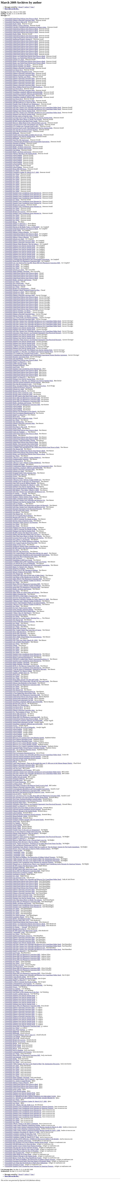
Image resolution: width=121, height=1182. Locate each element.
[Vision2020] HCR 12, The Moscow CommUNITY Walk (22, 666)
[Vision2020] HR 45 (11, 761)
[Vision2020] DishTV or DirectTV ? (16, 223)
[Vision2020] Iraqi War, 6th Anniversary (17, 140)
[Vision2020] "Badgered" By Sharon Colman (18, 671)
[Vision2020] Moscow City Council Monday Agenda (21, 744)
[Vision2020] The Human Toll (14, 449)
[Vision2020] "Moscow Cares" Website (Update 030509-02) (23, 462)
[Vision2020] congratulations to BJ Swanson (18, 495)
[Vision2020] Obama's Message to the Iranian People (21, 153)
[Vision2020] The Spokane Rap (14, 421)
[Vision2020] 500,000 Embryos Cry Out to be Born (20, 102)
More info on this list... (12, 9)
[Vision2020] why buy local (13, 768)
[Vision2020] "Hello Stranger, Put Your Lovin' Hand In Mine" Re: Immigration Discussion (32, 859)
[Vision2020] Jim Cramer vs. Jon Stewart (17, 539)
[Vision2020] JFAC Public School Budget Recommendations (23, 637)
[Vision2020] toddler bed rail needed (16, 363)
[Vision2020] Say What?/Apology (15, 915)
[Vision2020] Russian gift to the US (16, 391)
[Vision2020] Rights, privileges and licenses (18, 147)
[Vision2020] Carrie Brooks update (15, 977)
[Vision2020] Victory (11, 476)
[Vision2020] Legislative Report (14, 917)
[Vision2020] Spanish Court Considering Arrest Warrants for (23, 193)
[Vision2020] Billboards (12, 133)
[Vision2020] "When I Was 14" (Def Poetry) (18, 613)
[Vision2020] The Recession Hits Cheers (17, 510)
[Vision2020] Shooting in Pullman (15, 143)
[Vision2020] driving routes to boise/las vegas (19, 116)
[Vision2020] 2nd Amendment (14, 145)
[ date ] (32, 7)
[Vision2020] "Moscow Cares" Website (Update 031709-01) (23, 580)
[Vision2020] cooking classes (14, 784)
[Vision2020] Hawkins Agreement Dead (17, 357)
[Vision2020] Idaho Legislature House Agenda (19, 498)
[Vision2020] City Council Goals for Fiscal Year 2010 (21, 543)
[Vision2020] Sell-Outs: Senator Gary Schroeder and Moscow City (25, 492)
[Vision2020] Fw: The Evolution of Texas (17, 712)
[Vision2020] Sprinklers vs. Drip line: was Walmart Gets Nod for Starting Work (29, 351)
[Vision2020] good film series (14, 780)
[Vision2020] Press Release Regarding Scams (19, 71)
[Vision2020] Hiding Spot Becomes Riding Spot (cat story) (23, 534)
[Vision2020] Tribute (11, 645)
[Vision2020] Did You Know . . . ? (15, 558)
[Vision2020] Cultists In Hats (14, 850)
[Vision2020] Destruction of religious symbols (19, 872)
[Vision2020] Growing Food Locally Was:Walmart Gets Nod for (24, 124)
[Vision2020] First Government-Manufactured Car (20, 413)
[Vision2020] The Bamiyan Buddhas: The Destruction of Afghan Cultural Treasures (30, 857)
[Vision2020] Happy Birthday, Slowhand (17, 271)
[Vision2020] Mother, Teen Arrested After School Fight (21, 444)
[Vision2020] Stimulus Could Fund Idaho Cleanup (20, 440)
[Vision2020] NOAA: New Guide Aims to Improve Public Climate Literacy (28, 848)
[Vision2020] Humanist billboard (15, 365)
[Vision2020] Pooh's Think (13, 24)
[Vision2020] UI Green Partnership (15, 782)
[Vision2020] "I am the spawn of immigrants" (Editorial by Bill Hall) (26, 669)
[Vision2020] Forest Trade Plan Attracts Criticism (20, 621)
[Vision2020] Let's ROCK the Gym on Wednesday (20, 563)
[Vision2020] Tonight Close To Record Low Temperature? (22, 104)
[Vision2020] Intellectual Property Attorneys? (19, 39)
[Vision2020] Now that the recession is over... (19, 131)
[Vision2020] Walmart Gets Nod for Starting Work (20, 106)
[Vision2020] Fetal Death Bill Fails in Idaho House (20, 611)
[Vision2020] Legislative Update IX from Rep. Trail (20, 1134)
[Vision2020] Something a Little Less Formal (18, 560)
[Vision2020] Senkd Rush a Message (16, 474)
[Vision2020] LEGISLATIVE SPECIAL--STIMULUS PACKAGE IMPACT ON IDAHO (32, 1139)
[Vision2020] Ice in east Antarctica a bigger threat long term (23, 831)
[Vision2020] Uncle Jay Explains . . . (16, 432)
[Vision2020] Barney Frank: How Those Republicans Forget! (23, 1158)
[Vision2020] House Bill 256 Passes (16, 169)
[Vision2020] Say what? (12, 176)
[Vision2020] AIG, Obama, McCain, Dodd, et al (19, 1105)
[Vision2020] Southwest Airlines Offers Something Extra (22, 546)
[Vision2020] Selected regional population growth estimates (23, 382)
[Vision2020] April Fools (12, 367)
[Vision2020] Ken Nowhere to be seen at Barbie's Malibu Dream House (26, 797)
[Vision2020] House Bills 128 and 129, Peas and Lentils (22, 679)
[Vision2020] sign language (13, 1057)
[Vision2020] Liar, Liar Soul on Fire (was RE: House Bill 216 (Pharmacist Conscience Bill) (32, 263)
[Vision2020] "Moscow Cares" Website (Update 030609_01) (23, 480)
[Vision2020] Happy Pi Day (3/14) (15, 544)
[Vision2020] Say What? (12, 165)
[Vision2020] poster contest (13, 1089)
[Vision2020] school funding (13, 155)
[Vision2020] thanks (11, 1059)
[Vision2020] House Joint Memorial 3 (16, 635)
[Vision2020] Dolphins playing (14, 990)
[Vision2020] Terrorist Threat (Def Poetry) (18, 597)
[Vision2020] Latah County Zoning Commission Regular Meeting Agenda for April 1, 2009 (32, 1130)
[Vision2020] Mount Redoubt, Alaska (16, 816)
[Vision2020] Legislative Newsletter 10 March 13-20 (21, 1135)
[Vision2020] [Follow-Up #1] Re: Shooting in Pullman (21, 570)
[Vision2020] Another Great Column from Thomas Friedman (23, 1146)
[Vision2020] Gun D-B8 (12, 1038)
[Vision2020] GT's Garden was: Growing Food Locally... (22, 126)
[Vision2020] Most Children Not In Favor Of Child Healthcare (24, 87)
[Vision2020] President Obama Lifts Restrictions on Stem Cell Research (27, 505)
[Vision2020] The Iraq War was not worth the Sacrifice (21, 129)
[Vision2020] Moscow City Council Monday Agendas (21, 743)
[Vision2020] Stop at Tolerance (14, 478)
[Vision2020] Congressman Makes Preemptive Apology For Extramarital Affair (29, 466)
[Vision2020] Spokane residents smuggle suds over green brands (24, 819)
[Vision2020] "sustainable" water (15, 852)
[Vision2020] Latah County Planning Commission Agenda (22, 1125)
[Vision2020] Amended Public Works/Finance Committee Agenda (25, 748)
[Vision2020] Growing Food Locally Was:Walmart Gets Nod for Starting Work (29, 118)
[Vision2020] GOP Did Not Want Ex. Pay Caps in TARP (22, 1149)
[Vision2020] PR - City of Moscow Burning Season (20, 749)
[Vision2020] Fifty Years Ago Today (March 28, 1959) (21, 640)
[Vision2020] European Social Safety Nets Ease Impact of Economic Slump (28, 1161)
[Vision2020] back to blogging (14, 1050)
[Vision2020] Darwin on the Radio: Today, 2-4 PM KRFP (22, 227)
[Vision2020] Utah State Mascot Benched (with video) (21, 556)
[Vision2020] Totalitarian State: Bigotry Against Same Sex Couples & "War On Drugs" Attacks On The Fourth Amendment (42, 847)
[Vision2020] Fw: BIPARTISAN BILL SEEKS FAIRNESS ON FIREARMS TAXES (30, 1096)
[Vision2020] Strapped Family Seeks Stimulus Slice (20, 473)
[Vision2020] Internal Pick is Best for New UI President (22, 1151)
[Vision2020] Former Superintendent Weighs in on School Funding (25, 603)
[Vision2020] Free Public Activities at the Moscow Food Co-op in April (26, 785)
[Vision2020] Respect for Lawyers (15, 205)
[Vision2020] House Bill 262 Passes (16, 632)
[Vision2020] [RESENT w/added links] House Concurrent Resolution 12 (27, 659)
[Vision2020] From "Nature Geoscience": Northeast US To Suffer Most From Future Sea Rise (33, 843)
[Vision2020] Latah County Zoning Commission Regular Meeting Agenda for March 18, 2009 (33, 1127)
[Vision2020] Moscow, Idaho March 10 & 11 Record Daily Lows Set (26, 123)
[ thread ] (20, 7)
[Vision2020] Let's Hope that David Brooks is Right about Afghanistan (26, 1163)
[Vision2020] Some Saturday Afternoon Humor (19, 609)
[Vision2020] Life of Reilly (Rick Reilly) (17, 642)
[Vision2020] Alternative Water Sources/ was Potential (21, 522)
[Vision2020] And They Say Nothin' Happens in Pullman (22, 541)
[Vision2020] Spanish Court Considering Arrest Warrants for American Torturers (29, 862)
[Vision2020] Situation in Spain (14, 1164)
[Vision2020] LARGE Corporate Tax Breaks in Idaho (21, 346)
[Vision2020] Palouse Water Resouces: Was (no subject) (22, 244)
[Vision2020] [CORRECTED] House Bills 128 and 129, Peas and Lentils (27, 681)
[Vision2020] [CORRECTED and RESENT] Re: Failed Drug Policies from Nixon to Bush (32, 447)
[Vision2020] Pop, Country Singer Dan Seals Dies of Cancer (23, 630)
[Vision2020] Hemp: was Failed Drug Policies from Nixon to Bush (25, 56)
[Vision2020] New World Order (14, 283)
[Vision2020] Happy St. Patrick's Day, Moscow (19, 567)
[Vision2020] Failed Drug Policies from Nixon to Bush (21, 18)
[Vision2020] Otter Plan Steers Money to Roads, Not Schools (23, 119)
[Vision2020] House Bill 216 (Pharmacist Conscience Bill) (23, 261)
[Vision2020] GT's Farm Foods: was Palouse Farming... (22, 317)
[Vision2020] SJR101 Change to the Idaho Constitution (21, 1123)
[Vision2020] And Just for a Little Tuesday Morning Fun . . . (23, 618)
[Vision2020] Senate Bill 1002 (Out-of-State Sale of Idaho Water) (25, 575)
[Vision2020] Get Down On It (14, 70)
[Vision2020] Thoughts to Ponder (15, 464)
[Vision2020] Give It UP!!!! (13, 794)
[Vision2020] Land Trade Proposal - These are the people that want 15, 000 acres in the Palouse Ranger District (39, 763)
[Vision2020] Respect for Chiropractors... (17, 288)
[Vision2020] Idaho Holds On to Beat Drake (18, 1154)
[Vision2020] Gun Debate (13, 150)
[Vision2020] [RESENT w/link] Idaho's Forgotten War (21, 596)
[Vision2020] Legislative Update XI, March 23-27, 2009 (22, 172)
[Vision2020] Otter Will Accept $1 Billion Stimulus (20, 483)
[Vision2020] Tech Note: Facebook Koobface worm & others (23, 799)
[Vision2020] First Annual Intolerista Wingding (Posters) (22, 488)
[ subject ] (27, 7)
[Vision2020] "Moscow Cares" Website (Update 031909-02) (23, 604)
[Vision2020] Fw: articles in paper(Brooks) (18, 1081)
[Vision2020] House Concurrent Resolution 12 (19, 657)
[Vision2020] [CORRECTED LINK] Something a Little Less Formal (26, 562)
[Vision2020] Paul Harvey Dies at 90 (16, 22)
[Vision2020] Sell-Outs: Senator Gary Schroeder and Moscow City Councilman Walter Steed (33, 107)
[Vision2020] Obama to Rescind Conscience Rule (20, 20)
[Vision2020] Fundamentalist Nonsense (17, 459)
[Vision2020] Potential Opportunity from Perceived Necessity (23, 509)
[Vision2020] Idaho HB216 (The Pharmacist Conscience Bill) (23, 579)
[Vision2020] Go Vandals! (13, 823)
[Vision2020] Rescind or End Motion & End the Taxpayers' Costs (25, 792)
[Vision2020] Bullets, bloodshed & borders (18, 918)
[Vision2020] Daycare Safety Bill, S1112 (17, 920)
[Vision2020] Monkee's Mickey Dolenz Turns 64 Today (22, 497)
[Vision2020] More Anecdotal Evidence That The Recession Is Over (25, 386)
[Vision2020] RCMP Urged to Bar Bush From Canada (21, 121)
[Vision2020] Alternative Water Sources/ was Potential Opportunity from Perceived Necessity (33, 333)
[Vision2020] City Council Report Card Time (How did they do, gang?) (26, 553)
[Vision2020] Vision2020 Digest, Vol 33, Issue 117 (20, 1035)
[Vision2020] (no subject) (12, 512)
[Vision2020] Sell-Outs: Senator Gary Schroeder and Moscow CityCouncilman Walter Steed (33, 772)
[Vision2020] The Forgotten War (15, 1152)
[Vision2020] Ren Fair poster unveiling (17, 775)
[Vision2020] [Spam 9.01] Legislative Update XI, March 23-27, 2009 (26, 1101)
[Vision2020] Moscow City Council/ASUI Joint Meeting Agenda (24, 737)
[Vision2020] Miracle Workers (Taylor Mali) (18, 572)
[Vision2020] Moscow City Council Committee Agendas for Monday (26, 746)
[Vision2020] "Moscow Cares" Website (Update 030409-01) (23, 457)
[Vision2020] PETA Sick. (12, 416)
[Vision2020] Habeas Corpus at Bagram (17, 25)
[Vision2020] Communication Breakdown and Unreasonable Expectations (27, 141)
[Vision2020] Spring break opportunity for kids (19, 698)
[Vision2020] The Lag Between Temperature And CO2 (21, 845)
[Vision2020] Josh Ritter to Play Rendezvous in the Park (22, 577)
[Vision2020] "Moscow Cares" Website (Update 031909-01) (23, 601)
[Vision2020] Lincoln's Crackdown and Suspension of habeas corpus (26, 27)
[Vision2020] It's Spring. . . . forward (16, 493)
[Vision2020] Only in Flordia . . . (15, 503)
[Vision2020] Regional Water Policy (16, 802)
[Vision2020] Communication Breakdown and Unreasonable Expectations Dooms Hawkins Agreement (36, 355)
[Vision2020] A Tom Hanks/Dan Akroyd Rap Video (20, 693)
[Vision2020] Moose (11, 222)
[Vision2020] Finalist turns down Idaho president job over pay (24, 135)
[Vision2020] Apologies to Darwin (15, 874)
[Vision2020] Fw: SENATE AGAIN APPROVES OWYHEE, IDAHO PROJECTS (30, 1098)
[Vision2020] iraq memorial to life (15, 877)
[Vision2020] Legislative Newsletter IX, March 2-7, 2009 (22, 485)
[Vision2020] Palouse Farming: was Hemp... (18, 65)
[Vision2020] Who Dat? (12, 638)
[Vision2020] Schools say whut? (14, 59)
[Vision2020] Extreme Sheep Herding (16, 614)
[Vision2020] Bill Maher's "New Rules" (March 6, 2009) (22, 490)
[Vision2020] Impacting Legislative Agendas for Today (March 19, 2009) (27, 599)
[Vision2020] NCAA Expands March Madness (19, 515)
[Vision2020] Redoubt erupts (13, 818)
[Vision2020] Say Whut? (12, 934)
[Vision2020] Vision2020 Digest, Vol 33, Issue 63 (20, 1079)
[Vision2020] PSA (10, 751)
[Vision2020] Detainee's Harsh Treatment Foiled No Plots (22, 290)
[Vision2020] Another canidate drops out (17, 673)
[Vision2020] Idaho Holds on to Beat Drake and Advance (22, 592)
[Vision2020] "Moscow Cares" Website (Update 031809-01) (23, 585)
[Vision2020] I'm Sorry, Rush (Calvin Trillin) (18, 608)
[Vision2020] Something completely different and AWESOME (24, 92)
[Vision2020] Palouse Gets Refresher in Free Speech (21, 411)
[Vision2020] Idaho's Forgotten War (16, 594)
